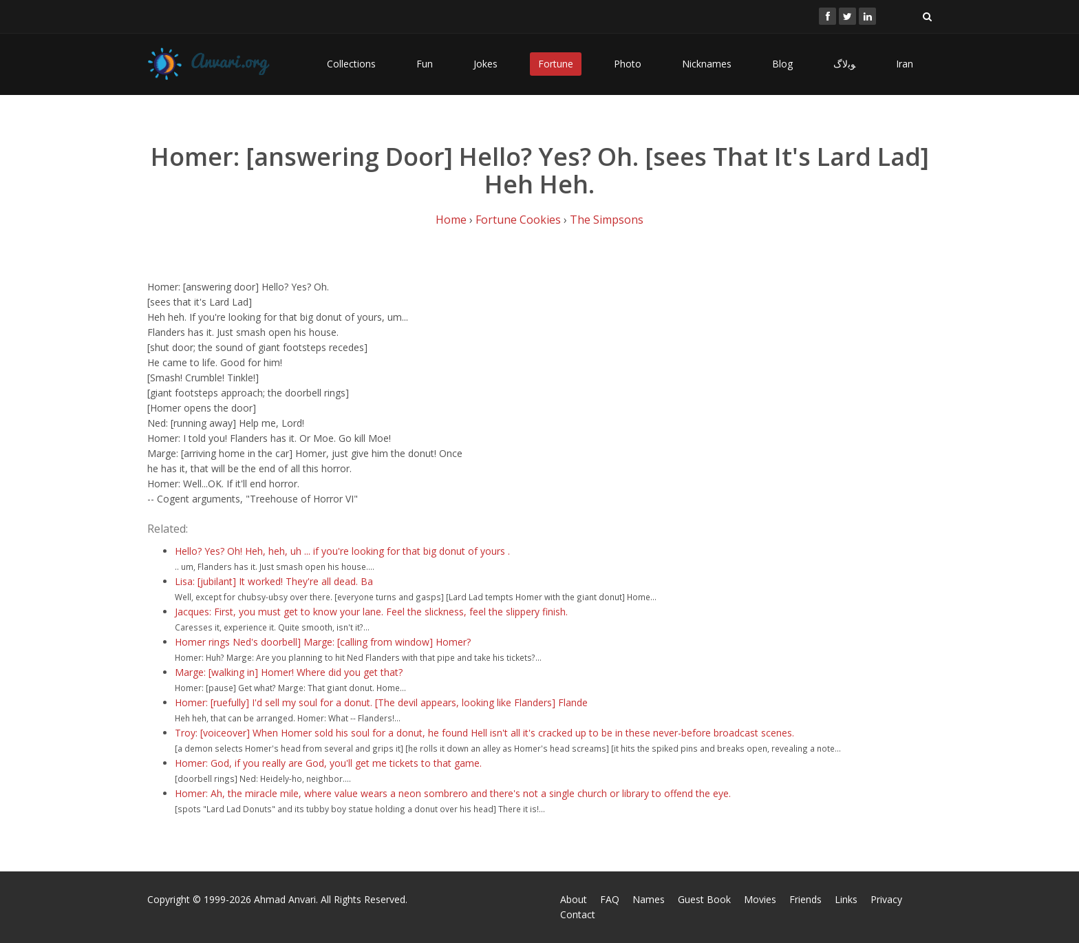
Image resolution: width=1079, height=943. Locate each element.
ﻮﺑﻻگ (844, 63)
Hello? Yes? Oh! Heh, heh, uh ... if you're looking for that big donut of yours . (342, 551)
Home (451, 219)
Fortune (555, 63)
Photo (627, 63)
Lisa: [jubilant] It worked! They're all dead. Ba (274, 581)
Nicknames (706, 63)
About (573, 899)
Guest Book (704, 899)
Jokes (485, 63)
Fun (424, 63)
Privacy (886, 899)
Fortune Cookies (518, 219)
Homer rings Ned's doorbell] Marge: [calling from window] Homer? (323, 641)
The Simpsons (606, 219)
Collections (351, 63)
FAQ (609, 899)
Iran (904, 63)
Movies (760, 899)
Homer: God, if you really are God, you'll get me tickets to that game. (328, 763)
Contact (577, 914)
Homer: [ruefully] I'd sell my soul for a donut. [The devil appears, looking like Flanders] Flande (381, 702)
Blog (782, 63)
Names (648, 899)
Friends (805, 899)
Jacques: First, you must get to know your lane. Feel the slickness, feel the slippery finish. (371, 611)
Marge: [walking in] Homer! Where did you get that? (289, 672)
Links (846, 899)
